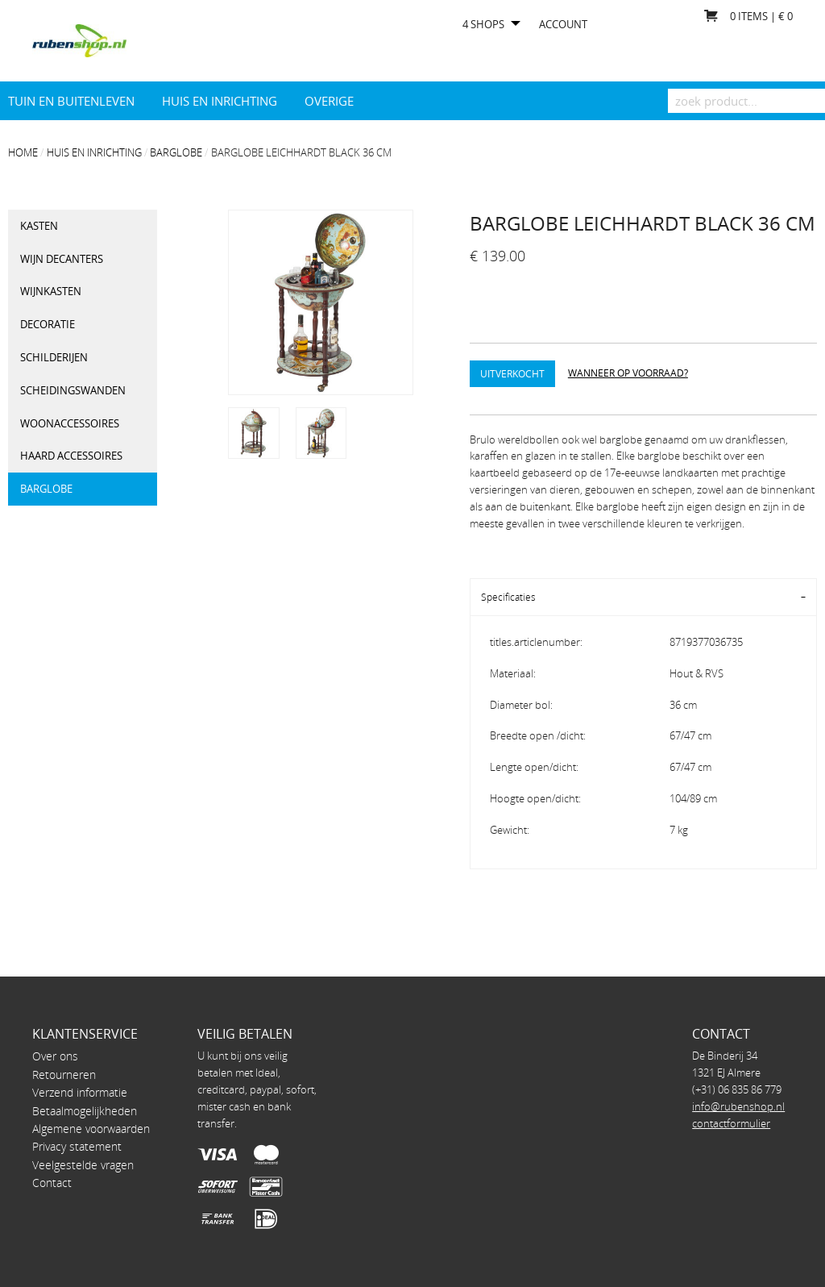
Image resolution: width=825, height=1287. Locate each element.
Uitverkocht (512, 373)
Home (23, 152)
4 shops (483, 24)
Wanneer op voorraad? (628, 372)
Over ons (55, 1056)
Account (563, 24)
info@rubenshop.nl (738, 1106)
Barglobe (176, 152)
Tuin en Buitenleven (71, 101)
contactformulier (731, 1123)
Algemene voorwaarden (91, 1128)
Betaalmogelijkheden (84, 1110)
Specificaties (508, 597)
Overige (329, 101)
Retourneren (64, 1074)
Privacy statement (77, 1146)
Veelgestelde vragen (83, 1164)
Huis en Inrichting (219, 101)
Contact (52, 1182)
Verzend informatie (79, 1092)
